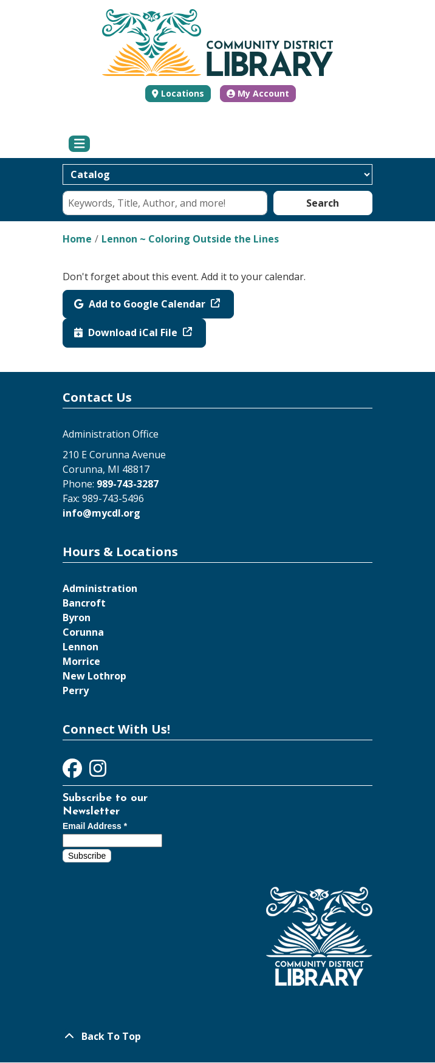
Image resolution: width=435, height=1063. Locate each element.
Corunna (83, 632)
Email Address (95, 826)
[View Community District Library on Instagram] (97, 772)
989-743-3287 (128, 483)
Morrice (81, 661)
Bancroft (84, 603)
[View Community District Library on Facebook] (73, 772)
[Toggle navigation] (79, 144)
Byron (77, 617)
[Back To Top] (217, 1036)
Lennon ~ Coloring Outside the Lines (190, 239)
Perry (76, 690)
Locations (182, 93)
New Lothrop (94, 676)
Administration (100, 588)
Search (322, 203)
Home (77, 239)
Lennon (80, 646)
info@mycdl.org (101, 513)
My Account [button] (258, 93)
